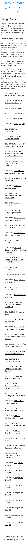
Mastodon (12, 12)
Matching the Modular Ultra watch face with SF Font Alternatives (14, 153)
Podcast (19, 10)
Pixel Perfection (19, 275)
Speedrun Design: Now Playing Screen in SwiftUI (15, 259)
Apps (6, 8)
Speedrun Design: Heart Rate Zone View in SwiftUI (15, 250)
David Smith (16, 536)
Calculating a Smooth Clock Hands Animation (14, 163)
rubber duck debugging (9, 66)
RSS (18, 12)
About (11, 8)
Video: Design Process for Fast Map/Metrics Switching (15, 336)
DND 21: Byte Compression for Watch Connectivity (14, 368)
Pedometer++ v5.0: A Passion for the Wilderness (14, 304)
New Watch (18, 108)
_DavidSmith (14, 3)
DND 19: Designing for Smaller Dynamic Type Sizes (12, 386)
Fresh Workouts (19, 113)
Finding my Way (19, 124)
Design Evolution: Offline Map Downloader (13, 195)
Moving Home (19, 119)
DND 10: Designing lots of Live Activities (12, 455)
